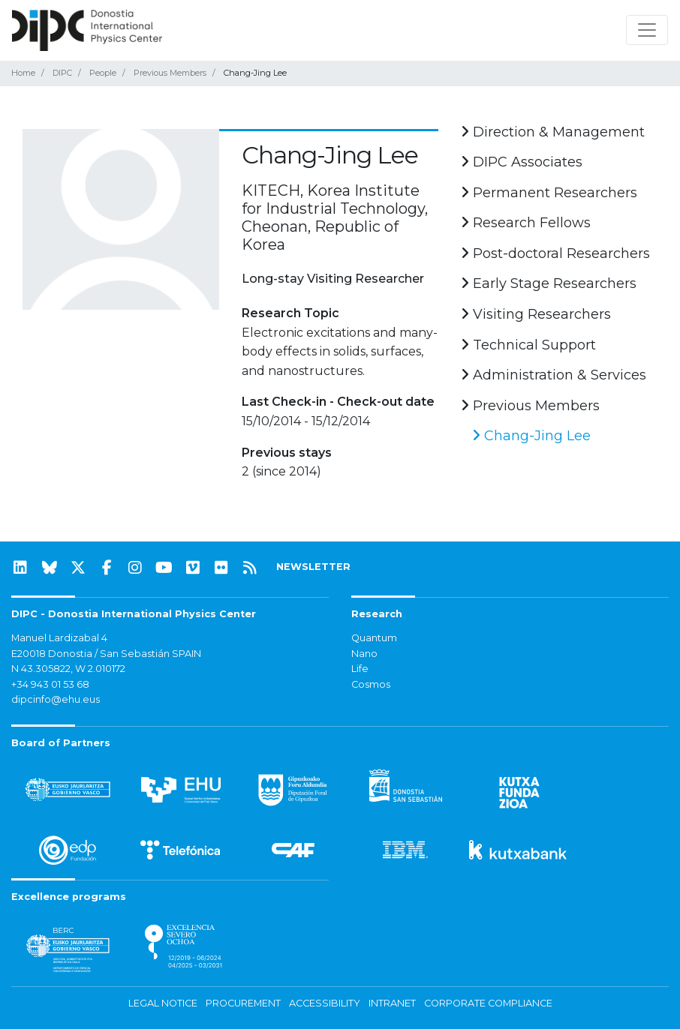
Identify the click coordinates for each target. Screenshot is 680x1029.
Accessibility (324, 1003)
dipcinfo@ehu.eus (55, 699)
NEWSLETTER (313, 566)
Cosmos (370, 684)
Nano (364, 653)
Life (360, 668)
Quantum (374, 638)
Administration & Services (553, 375)
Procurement (243, 1003)
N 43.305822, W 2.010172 (68, 668)
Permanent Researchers (549, 192)
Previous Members (170, 73)
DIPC (62, 73)
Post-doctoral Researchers (555, 253)
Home (23, 73)
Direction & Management (553, 132)
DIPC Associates (521, 162)
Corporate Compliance (488, 1003)
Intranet (392, 1003)
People (102, 73)
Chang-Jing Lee (531, 436)
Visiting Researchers (536, 314)
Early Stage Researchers (548, 283)
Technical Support (528, 345)
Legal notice (162, 1003)
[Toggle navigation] (647, 30)
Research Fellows (526, 222)
